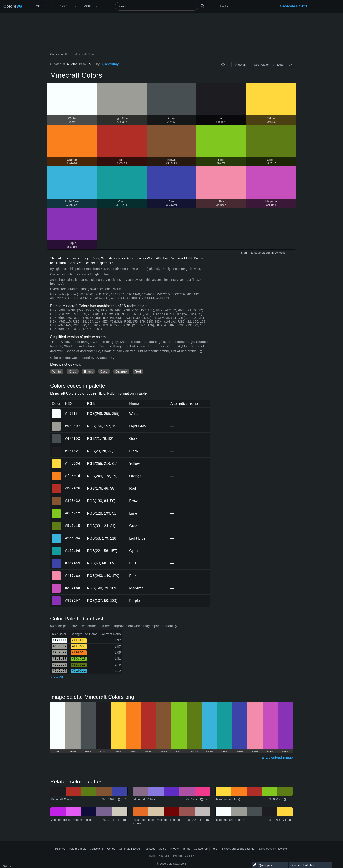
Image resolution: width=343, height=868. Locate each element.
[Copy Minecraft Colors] (201, 351)
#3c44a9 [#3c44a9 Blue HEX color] (56, 560)
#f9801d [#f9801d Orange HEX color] (56, 473)
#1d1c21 (72, 451)
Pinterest (177, 855)
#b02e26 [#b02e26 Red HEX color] (56, 485)
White (56, 371)
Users (162, 848)
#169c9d (72, 550)
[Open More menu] (52, 6)
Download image (277, 757)
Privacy (174, 848)
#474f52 (72, 438)
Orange (121, 371)
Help (214, 848)
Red (138, 371)
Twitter (153, 855)
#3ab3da (72, 538)
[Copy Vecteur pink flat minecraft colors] (119, 820)
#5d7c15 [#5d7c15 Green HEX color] (56, 523)
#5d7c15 (72, 525)
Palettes (41, 6)
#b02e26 (72, 488)
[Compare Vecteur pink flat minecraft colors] (125, 820)
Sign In (245, 252)
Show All (56, 677)
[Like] (223, 65)
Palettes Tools (77, 848)
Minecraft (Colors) (228, 799)
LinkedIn (189, 855)
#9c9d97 (72, 426)
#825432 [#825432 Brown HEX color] (56, 498)
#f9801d (72, 475)
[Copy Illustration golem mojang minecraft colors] (202, 820)
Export (279, 64)
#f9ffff (72, 413)
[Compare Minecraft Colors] (291, 65)
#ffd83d (72, 463)
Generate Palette (294, 6)
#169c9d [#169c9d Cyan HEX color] (56, 548)
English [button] (224, 6)
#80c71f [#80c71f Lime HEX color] (56, 510)
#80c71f (72, 513)
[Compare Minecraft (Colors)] (290, 799)
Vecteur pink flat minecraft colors (72, 819)
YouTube (164, 855)
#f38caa (72, 575)
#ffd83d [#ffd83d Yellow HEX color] (56, 460)
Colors (14, 6)
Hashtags (149, 848)
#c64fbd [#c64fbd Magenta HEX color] (56, 585)
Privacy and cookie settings (238, 848)
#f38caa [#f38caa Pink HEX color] (56, 572)
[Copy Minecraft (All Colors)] (284, 820)
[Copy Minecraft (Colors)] (284, 799)
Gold (104, 371)
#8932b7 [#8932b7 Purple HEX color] (56, 597)
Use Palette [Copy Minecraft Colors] (259, 64)
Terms (186, 848)
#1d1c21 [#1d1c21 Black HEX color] (56, 448)
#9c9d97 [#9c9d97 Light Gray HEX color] (56, 423)
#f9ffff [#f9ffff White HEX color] (56, 410)
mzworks (282, 848)
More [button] (87, 6)
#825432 (72, 500)
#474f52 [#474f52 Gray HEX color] (56, 435)
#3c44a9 (72, 563)
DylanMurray (109, 64)
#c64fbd (72, 588)
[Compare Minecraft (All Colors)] (290, 820)
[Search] (156, 6)
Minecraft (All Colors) (230, 819)
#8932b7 (72, 600)
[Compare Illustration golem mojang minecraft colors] (207, 820)
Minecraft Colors (62, 799)
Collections (96, 848)
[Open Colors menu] (75, 6)
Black (88, 371)
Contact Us (201, 848)
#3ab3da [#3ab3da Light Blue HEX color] (56, 535)
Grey (72, 371)
